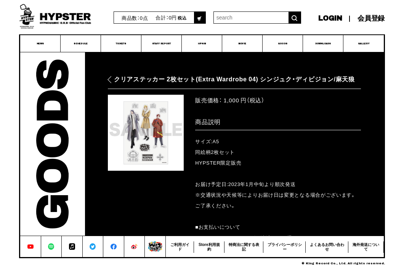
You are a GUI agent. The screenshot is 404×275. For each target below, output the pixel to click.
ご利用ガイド (179, 246)
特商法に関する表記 (244, 246)
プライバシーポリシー (285, 246)
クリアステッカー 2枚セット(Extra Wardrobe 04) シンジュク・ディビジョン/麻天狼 (234, 79)
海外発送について (366, 246)
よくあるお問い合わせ (327, 246)
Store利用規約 (209, 246)
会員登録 (371, 18)
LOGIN (330, 18)
